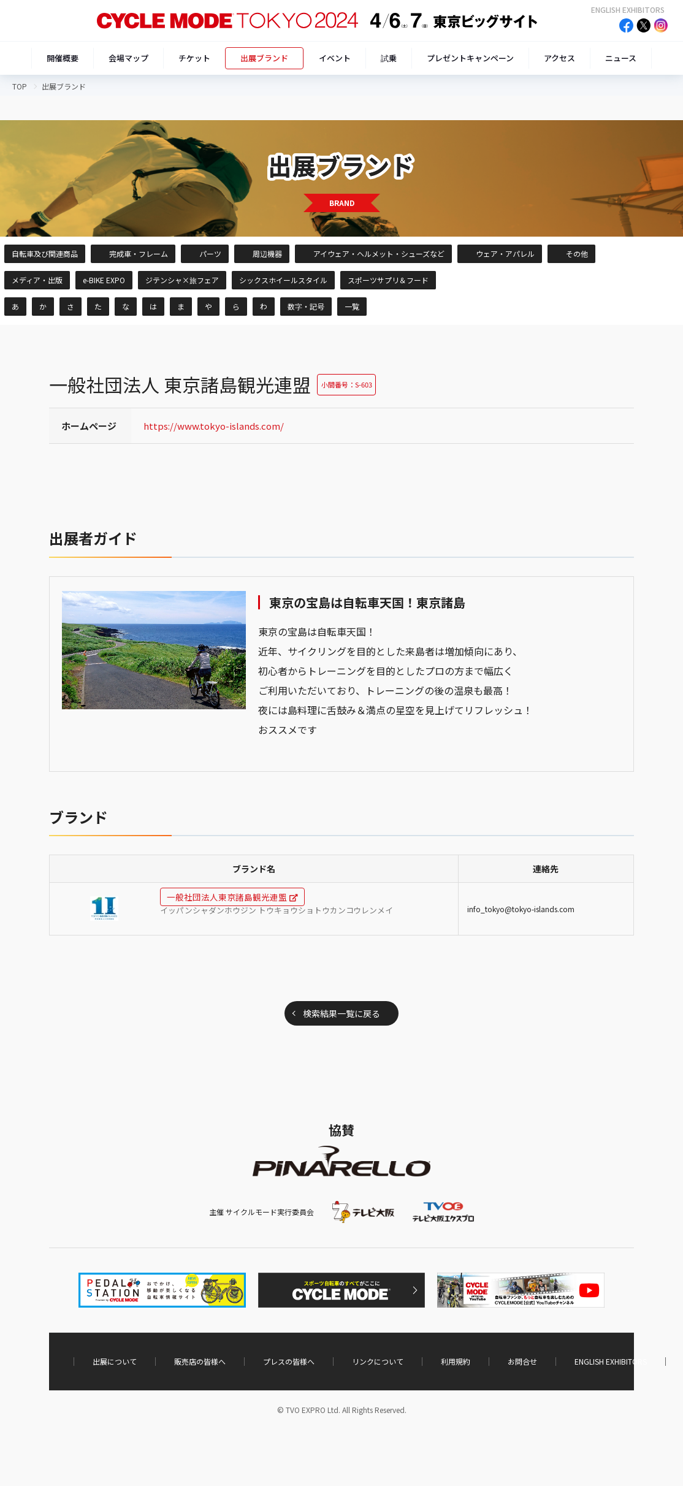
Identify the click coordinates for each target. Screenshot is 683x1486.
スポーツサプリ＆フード (388, 280)
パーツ (210, 253)
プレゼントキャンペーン (470, 58)
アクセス (559, 58)
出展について (115, 1361)
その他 (577, 253)
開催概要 (62, 58)
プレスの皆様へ (289, 1361)
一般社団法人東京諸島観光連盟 (227, 897)
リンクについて (377, 1361)
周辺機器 (267, 253)
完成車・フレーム (138, 253)
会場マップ (128, 58)
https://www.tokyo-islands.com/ (213, 425)
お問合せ (522, 1361)
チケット (194, 58)
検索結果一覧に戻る (341, 1013)
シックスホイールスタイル (283, 280)
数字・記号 (306, 306)
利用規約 (455, 1361)
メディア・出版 (37, 280)
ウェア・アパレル (505, 253)
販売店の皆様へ (200, 1361)
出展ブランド (264, 58)
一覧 (352, 306)
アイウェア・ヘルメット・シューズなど (379, 253)
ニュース (620, 58)
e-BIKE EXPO (104, 280)
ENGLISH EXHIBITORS (628, 9)
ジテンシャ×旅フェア (182, 280)
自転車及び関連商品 (45, 253)
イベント (335, 58)
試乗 (389, 58)
